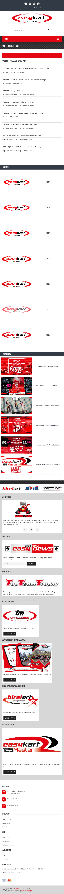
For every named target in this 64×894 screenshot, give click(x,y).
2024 (48, 233)
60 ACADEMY (9, 95)
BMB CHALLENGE (19, 72)
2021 (17, 46)
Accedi (4, 855)
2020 (48, 335)
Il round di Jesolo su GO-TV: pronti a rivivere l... (48, 445)
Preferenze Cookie (8, 845)
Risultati (10, 46)
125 (11, 72)
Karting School (6, 819)
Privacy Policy (6, 837)
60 (3, 72)
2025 (48, 207)
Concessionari (6, 823)
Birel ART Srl (17, 889)
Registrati (5, 859)
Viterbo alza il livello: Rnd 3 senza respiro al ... (48, 405)
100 (7, 72)
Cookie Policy (6, 841)
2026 (48, 182)
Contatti (4, 827)
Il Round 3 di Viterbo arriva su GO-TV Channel (48, 386)
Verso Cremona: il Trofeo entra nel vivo (48, 366)
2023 (48, 258)
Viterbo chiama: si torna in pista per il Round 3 (48, 425)
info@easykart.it (12, 805)
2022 (48, 284)
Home (3, 46)
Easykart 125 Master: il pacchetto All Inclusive (48, 464)
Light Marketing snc (27, 891)
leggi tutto (10, 634)
